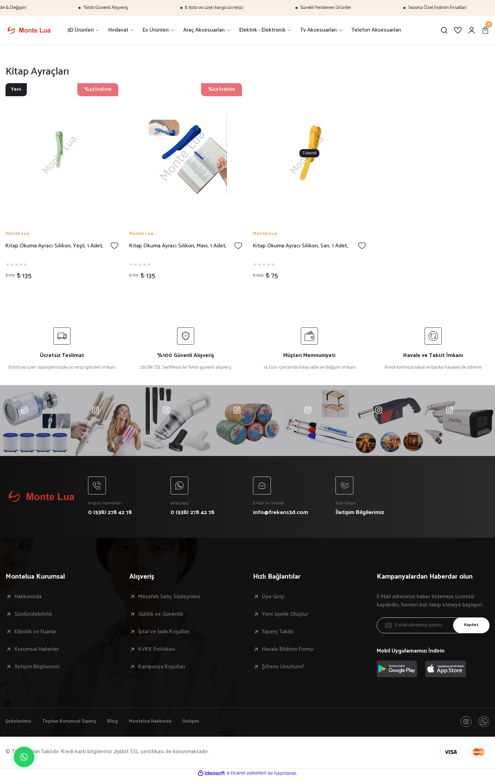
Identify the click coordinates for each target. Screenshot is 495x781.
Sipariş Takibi (278, 633)
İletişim (209, 723)
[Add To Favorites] (114, 245)
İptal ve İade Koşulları (164, 633)
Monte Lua (18, 234)
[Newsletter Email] (433, 627)
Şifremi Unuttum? (283, 668)
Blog (123, 723)
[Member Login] (472, 30)
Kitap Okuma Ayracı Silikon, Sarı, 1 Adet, (300, 246)
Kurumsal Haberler (36, 651)
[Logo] (29, 30)
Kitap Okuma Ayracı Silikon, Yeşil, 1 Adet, (54, 246)
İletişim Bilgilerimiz (36, 668)
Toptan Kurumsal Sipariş (76, 723)
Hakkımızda (28, 598)
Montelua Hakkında (164, 723)
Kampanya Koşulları (161, 668)
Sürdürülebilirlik (33, 616)
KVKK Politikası (156, 651)
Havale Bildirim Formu (288, 651)
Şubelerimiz (20, 723)
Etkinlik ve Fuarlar (35, 633)
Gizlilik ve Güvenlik (160, 616)
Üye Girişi (273, 598)
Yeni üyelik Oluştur (285, 616)
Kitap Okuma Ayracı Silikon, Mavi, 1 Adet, (177, 246)
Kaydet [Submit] (469, 627)
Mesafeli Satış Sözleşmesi (169, 598)
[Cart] (485, 30)
